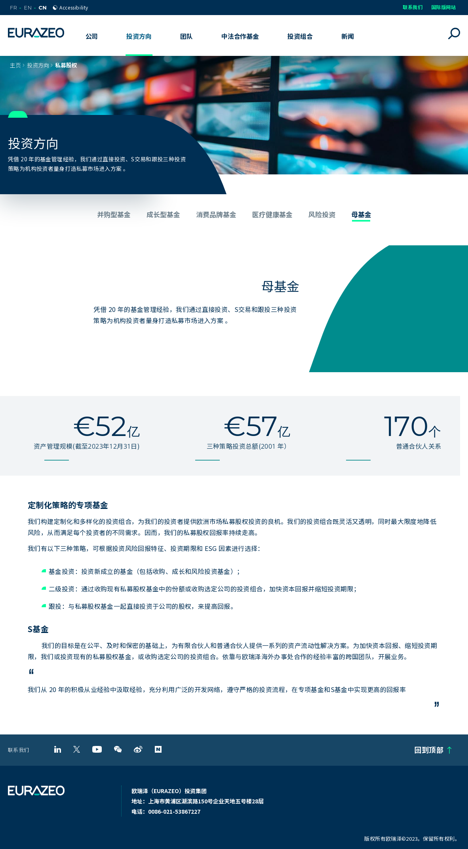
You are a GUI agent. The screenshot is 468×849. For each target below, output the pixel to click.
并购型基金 (114, 214)
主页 (15, 65)
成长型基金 (163, 214)
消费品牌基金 (216, 214)
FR (13, 7)
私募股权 (66, 65)
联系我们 (412, 7)
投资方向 (38, 65)
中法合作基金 (240, 36)
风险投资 (321, 214)
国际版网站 (443, 7)
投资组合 (299, 36)
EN (28, 7)
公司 (92, 36)
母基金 (361, 214)
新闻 (347, 36)
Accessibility (73, 7)
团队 (186, 36)
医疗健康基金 (272, 214)
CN (42, 7)
